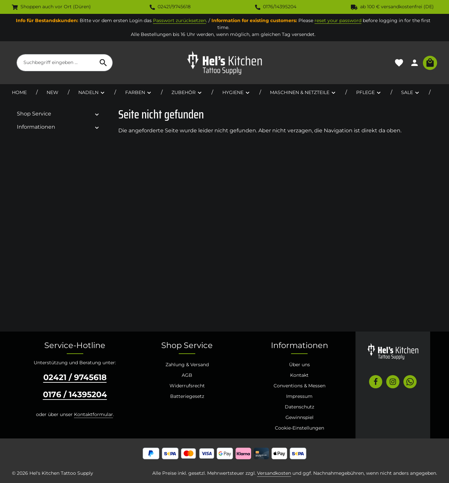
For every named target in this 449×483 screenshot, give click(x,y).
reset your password (338, 20)
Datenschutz (299, 407)
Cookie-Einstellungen (299, 428)
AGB (187, 375)
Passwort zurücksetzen (179, 20)
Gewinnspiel (299, 417)
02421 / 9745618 (75, 377)
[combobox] (56, 62)
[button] (97, 113)
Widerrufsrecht (187, 386)
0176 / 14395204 (75, 394)
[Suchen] (103, 62)
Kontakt (299, 375)
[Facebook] (375, 381)
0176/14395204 (275, 7)
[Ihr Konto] (414, 63)
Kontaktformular (93, 414)
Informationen (299, 345)
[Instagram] (392, 381)
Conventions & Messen (299, 386)
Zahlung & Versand (187, 365)
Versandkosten (274, 473)
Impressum (299, 396)
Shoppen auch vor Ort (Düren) (51, 7)
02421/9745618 (170, 7)
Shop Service (187, 345)
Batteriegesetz (187, 396)
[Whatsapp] (410, 381)
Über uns (299, 365)
